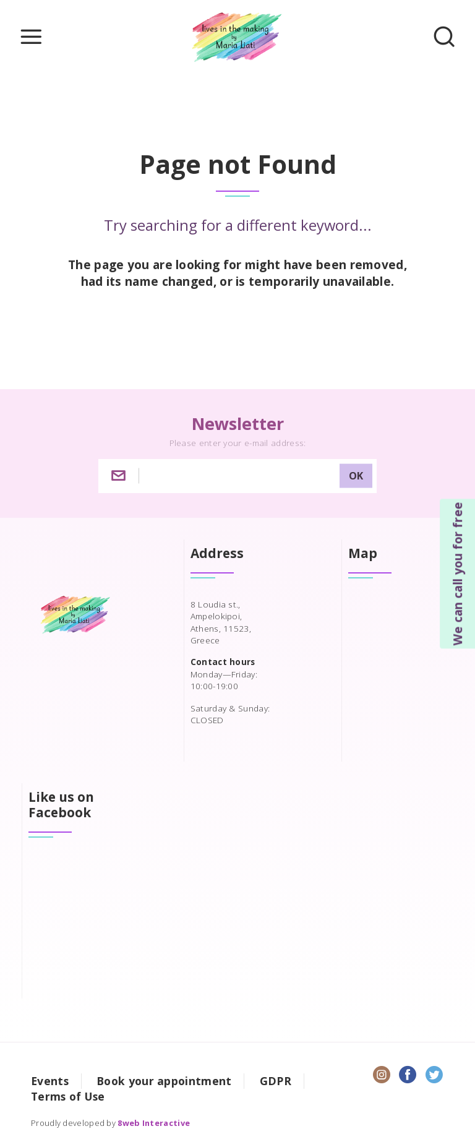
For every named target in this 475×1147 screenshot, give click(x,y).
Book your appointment (163, 1080)
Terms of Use (68, 1096)
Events (50, 1080)
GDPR (275, 1080)
